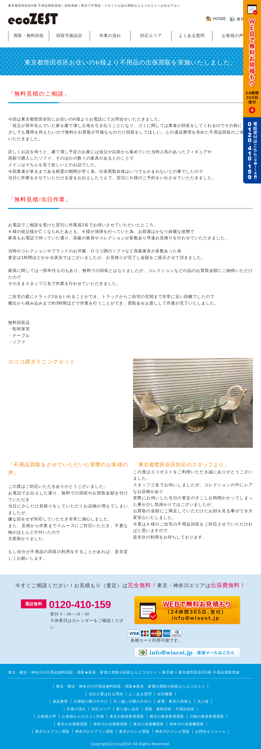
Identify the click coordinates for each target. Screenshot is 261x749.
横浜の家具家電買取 (167, 716)
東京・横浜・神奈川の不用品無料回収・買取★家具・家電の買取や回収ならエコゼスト (130, 686)
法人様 (203, 701)
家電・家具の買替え (174, 701)
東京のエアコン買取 (52, 731)
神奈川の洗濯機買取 (186, 724)
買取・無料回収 (29, 35)
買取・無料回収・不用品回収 (169, 709)
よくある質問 (192, 35)
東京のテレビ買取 (134, 731)
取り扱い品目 (127, 709)
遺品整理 (60, 701)
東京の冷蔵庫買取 (72, 724)
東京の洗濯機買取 (148, 724)
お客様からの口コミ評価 (83, 716)
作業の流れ (110, 35)
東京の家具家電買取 (127, 716)
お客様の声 (232, 35)
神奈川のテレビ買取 (172, 731)
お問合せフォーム (210, 731)
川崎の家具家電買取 (207, 716)
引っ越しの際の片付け (132, 701)
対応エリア (151, 35)
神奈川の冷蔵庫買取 (110, 724)
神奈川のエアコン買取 (94, 731)
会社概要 (165, 694)
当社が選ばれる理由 (106, 694)
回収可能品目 (69, 35)
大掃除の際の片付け (90, 701)
